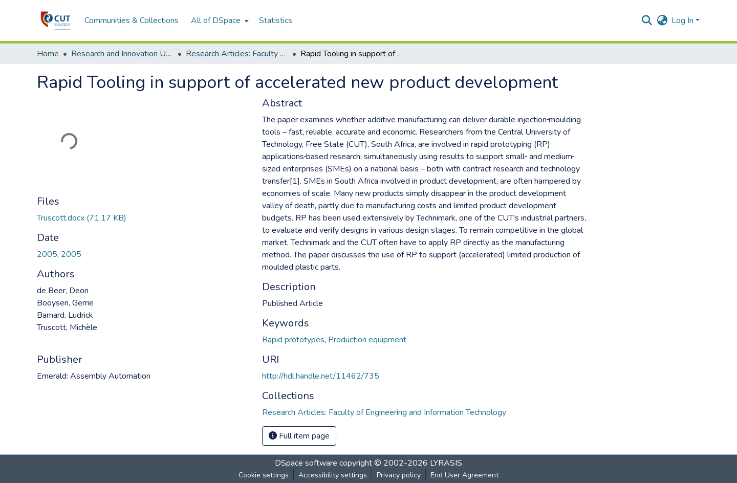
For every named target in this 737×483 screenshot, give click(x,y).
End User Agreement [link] (464, 475)
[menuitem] (219, 20)
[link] (143, 218)
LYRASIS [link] (446, 463)
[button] (55, 20)
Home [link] (48, 53)
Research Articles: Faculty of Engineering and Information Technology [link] (237, 53)
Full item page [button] (299, 436)
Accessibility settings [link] (332, 475)
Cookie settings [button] (264, 475)
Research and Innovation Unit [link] (122, 53)
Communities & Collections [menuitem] (131, 20)
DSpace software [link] (306, 463)
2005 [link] (47, 254)
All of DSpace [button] (216, 20)
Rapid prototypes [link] (293, 339)
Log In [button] (683, 20)
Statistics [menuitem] (275, 20)
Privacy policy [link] (399, 475)
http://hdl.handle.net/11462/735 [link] (320, 376)
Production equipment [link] (367, 339)
